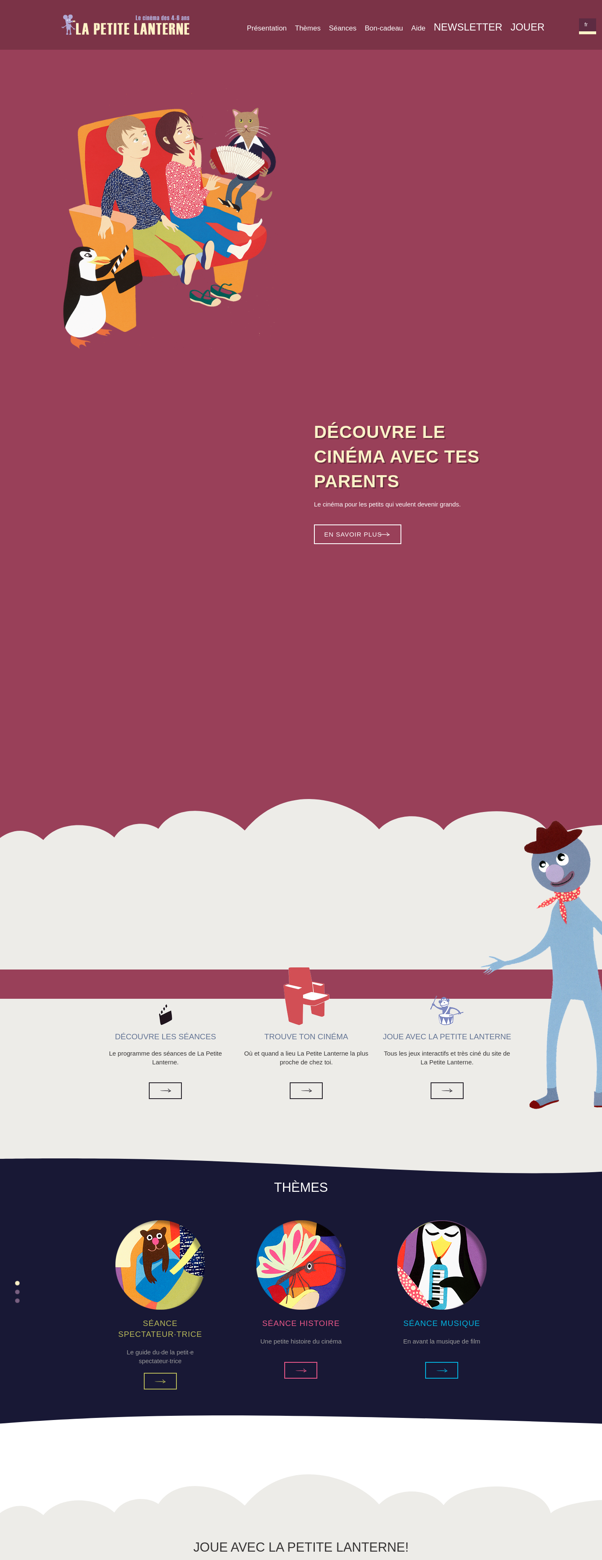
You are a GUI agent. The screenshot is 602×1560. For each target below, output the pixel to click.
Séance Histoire (300, 1370)
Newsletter (468, 27)
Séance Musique (441, 1370)
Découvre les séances (165, 1090)
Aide (418, 28)
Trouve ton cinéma (306, 1090)
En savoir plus (353, 534)
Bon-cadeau (384, 28)
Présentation (266, 28)
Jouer (527, 27)
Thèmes (308, 28)
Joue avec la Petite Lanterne (447, 1090)
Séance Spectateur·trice (160, 1381)
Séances (343, 28)
